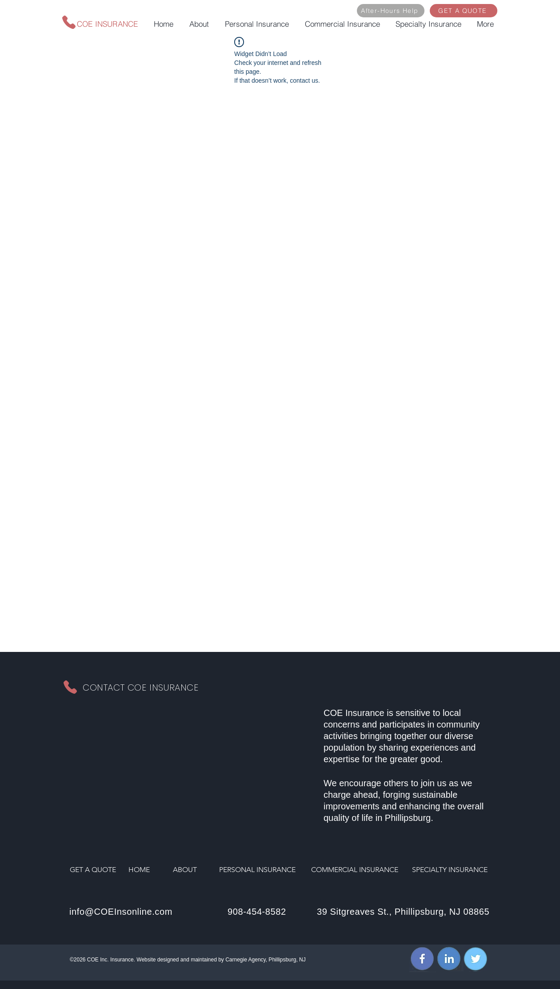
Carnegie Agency (245, 960)
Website (146, 960)
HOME (139, 869)
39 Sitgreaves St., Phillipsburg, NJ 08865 (403, 912)
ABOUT (185, 869)
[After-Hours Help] (390, 10)
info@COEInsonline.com (120, 912)
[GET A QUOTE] (463, 10)
